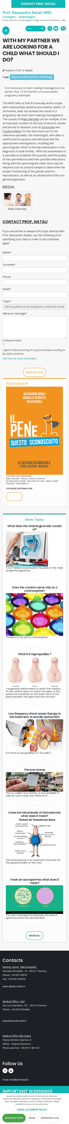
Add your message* (15, 313)
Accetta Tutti (14, 1118)
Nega (32, 1118)
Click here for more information (19, 358)
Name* (7, 252)
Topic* (7, 301)
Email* (7, 289)
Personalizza (50, 1118)
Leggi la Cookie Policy (32, 1109)
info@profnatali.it (19, 1079)
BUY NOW (14, 496)
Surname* (9, 264)
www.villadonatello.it (14, 986)
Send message (34, 372)
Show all (34, 935)
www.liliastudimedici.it (15, 1020)
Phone (7, 277)
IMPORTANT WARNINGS (28, 1091)
